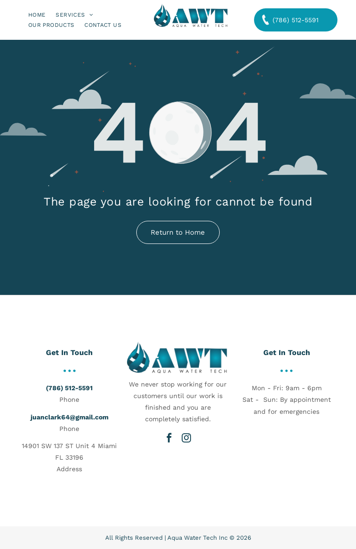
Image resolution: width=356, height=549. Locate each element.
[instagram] (186, 438)
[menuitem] (37, 14)
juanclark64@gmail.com (69, 417)
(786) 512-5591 (69, 388)
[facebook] (169, 438)
